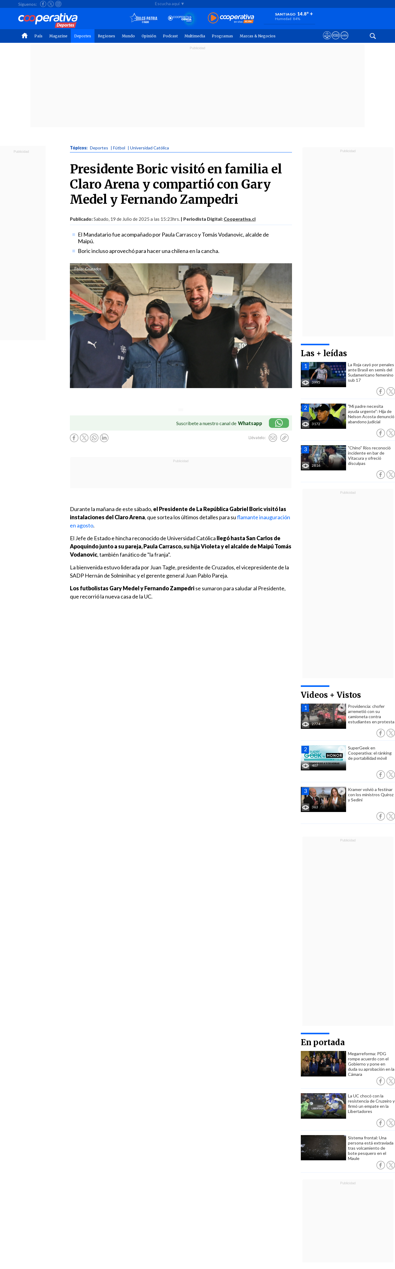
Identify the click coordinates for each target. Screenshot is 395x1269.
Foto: (79, 268)
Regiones (106, 36)
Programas (222, 36)
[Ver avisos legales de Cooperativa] (327, 41)
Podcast (170, 36)
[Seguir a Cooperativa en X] (51, 4)
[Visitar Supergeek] (344, 41)
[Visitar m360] (335, 41)
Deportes (82, 36)
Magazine (58, 36)
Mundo (128, 36)
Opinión (149, 36)
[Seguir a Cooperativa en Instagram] (58, 4)
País (38, 36)
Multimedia (194, 36)
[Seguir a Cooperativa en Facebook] (43, 4)
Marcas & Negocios (258, 36)
